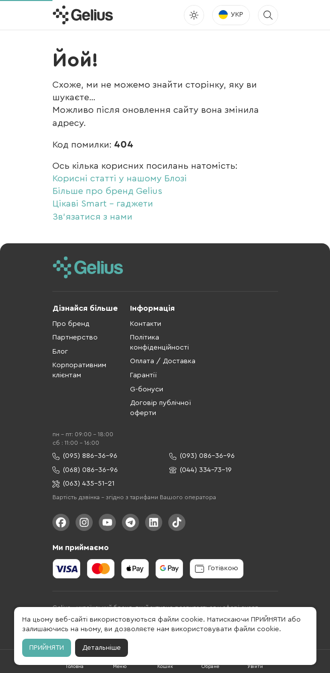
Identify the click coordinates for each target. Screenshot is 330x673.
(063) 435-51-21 (83, 484)
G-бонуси (146, 389)
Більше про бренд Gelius (107, 190)
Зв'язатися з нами (92, 216)
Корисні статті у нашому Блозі (119, 178)
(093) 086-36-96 (202, 456)
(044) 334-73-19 (200, 470)
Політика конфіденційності (159, 342)
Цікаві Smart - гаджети (102, 203)
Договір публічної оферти (160, 408)
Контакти (145, 323)
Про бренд (71, 323)
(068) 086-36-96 (85, 470)
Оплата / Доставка (162, 361)
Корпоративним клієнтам (79, 370)
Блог (60, 351)
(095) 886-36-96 (84, 456)
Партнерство (75, 337)
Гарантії (143, 375)
